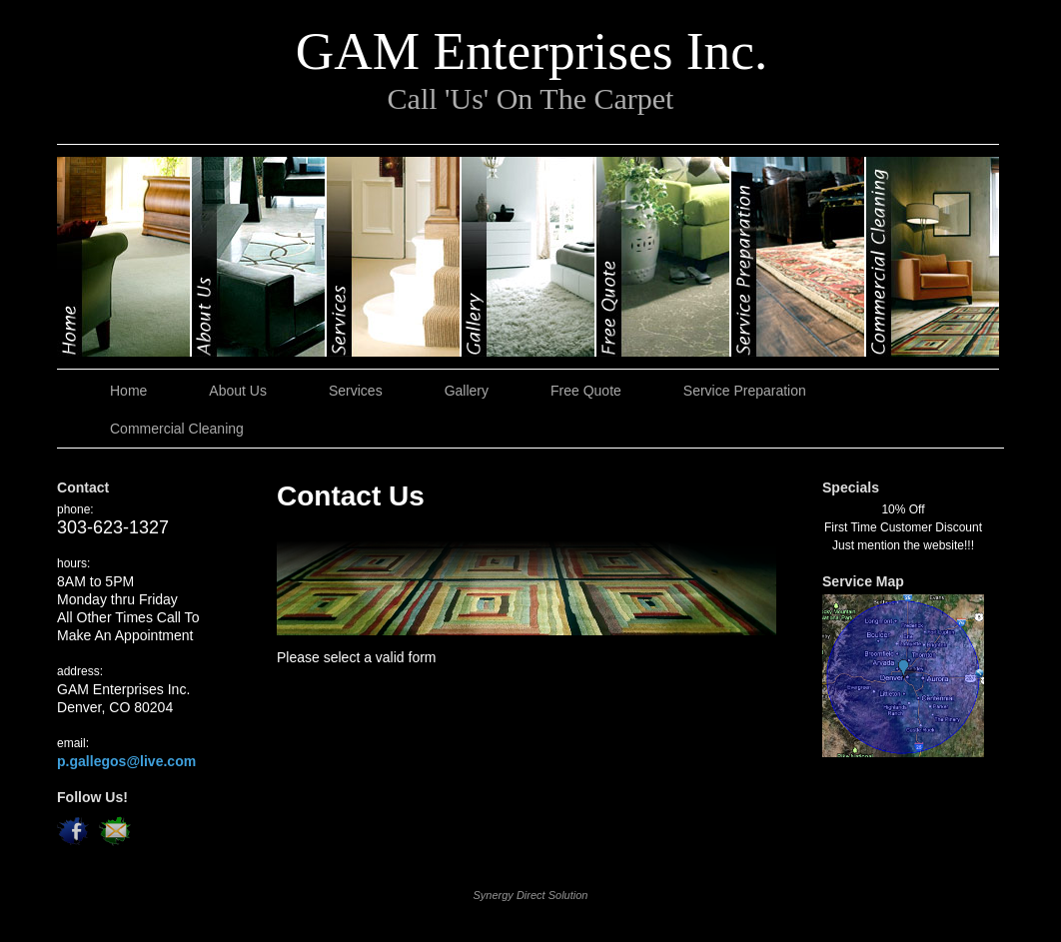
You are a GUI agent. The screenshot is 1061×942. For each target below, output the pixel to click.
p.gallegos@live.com (126, 761)
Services (394, 257)
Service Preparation (798, 257)
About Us (259, 257)
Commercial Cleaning (932, 257)
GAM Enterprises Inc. (531, 51)
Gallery (529, 257)
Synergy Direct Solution (531, 895)
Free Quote (663, 257)
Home (124, 257)
